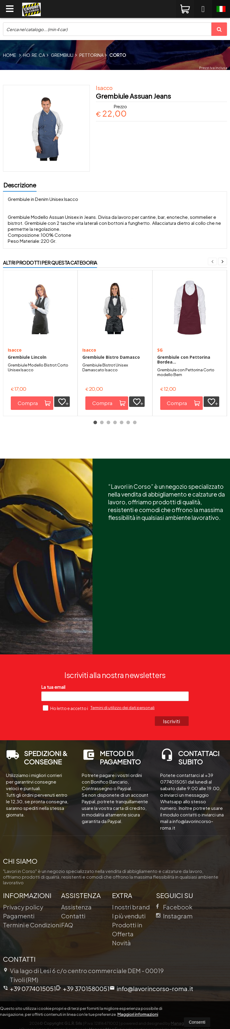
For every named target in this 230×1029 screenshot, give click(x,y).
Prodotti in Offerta (127, 929)
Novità (121, 942)
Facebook (174, 907)
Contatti (73, 916)
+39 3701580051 (83, 988)
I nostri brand (131, 907)
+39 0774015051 (29, 988)
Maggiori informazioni (137, 1014)
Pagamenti (18, 916)
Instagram (174, 916)
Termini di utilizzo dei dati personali (122, 707)
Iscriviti (171, 721)
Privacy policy (23, 907)
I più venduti (129, 916)
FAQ (67, 925)
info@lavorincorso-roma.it (151, 988)
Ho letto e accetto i (66, 708)
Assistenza (76, 907)
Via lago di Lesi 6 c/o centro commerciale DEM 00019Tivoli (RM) (83, 975)
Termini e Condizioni (32, 925)
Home (9, 55)
